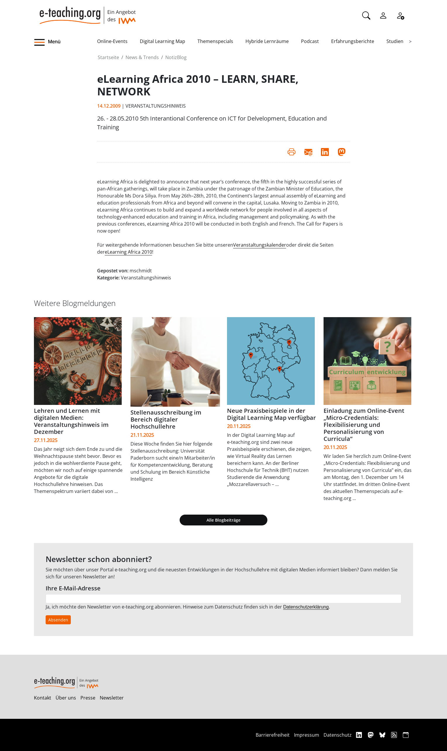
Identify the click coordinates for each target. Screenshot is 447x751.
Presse (87, 698)
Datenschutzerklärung (306, 606)
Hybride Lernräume (267, 41)
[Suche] (366, 15)
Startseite (108, 57)
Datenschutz (338, 735)
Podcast (310, 41)
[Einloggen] (383, 15)
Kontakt (42, 698)
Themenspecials (215, 41)
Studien (394, 41)
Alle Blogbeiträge (223, 520)
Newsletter (112, 698)
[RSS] (394, 735)
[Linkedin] (359, 735)
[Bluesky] (383, 735)
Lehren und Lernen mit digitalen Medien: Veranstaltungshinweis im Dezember (71, 421)
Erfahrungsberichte (352, 41)
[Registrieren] (400, 15)
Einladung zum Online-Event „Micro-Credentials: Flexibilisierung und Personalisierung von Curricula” (364, 425)
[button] (65, 42)
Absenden (58, 620)
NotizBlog (176, 57)
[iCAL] (406, 735)
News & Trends (142, 57)
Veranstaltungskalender (259, 245)
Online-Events (112, 41)
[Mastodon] (371, 735)
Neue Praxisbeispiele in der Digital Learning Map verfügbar (271, 414)
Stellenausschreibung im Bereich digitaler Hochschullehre (165, 419)
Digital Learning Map (162, 41)
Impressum (306, 735)
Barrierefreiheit (273, 735)
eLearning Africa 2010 (128, 252)
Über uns (66, 698)
